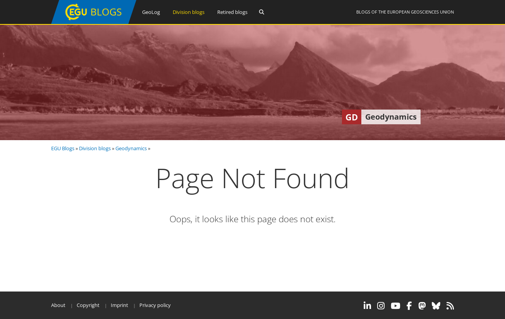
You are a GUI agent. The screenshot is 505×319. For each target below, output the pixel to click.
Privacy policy (155, 305)
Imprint (119, 305)
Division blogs (188, 12)
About (58, 305)
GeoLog (151, 12)
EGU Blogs (62, 148)
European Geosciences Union (420, 12)
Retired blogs (232, 12)
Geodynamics (131, 148)
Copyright (88, 305)
